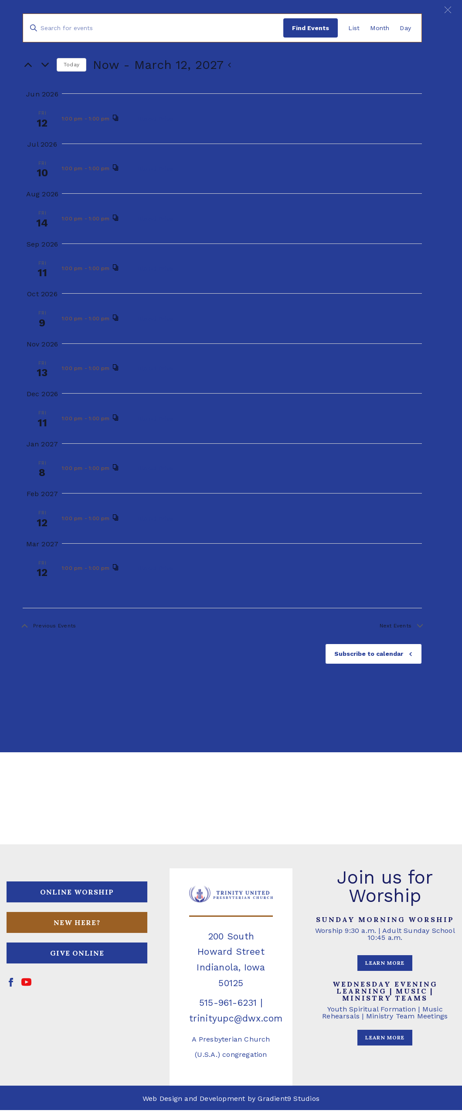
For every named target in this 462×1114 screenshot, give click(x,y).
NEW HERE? (77, 926)
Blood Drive (155, 118)
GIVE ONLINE (77, 957)
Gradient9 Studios (288, 1102)
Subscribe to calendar (368, 657)
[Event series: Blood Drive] (115, 119)
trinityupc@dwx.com (236, 1022)
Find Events (310, 27)
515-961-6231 (228, 1006)
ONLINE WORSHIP (77, 895)
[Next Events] (45, 65)
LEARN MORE (384, 966)
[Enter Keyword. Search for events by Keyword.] (153, 28)
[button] (447, 9)
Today (71, 65)
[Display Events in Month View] (379, 28)
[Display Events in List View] (354, 28)
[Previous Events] (28, 65)
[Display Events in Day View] (405, 28)
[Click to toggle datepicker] (162, 65)
